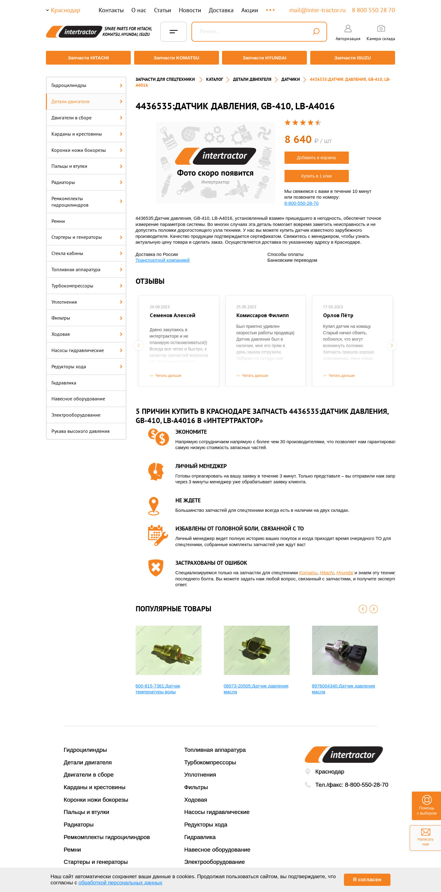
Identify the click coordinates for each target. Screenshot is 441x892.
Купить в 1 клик (316, 173)
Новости (190, 10)
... (271, 7)
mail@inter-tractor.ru (317, 10)
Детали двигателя (87, 99)
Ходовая (87, 331)
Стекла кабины (87, 250)
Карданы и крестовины (87, 131)
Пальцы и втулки (87, 163)
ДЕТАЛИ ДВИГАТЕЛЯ (252, 76)
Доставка (221, 10)
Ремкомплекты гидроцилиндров (87, 199)
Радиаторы (87, 179)
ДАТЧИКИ (290, 76)
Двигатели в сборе (87, 115)
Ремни (58, 218)
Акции (249, 10)
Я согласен (367, 880)
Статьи (162, 10)
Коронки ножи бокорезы (87, 147)
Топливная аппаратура (87, 267)
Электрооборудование (75, 412)
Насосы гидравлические (87, 347)
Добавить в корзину (316, 154)
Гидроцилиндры (87, 82)
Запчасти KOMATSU (176, 58)
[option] (215, 160)
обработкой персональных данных (120, 883)
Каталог (214, 76)
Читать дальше (169, 372)
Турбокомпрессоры (87, 282)
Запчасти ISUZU (353, 58)
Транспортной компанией (163, 257)
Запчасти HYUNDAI (264, 58)
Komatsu (308, 569)
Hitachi (327, 569)
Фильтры (87, 315)
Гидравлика (63, 380)
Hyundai (345, 569)
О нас (138, 10)
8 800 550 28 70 (373, 10)
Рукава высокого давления (80, 428)
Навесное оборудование (78, 396)
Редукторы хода (87, 363)
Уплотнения (87, 299)
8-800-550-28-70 (302, 200)
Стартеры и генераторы (87, 234)
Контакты (111, 10)
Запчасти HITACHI (87, 58)
